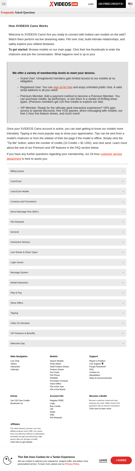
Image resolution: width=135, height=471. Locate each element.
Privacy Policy (72, 464)
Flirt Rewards (56, 417)
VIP (51, 409)
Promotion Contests (59, 381)
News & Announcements (100, 378)
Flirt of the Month (57, 389)
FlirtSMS (54, 378)
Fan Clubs (54, 372)
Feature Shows (57, 369)
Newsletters (94, 375)
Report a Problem (97, 361)
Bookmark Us (17, 403)
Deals (52, 412)
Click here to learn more (100, 408)
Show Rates (55, 364)
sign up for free (62, 87)
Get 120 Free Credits (20, 400)
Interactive (15, 366)
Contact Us (94, 372)
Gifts (52, 415)
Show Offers (55, 383)
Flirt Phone (55, 375)
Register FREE (57, 400)
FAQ (91, 369)
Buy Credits (55, 406)
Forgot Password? (97, 366)
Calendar (15, 369)
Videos (14, 364)
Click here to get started (21, 442)
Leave (103, 460)
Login (90, 4)
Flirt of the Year (57, 386)
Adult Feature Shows (59, 366)
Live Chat (15, 361)
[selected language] (130, 4)
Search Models (57, 361)
